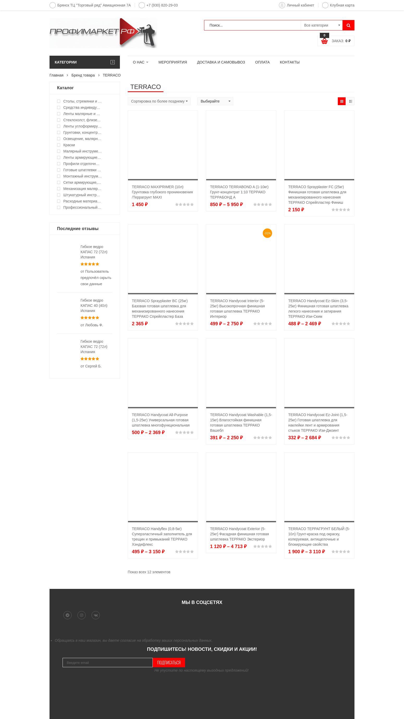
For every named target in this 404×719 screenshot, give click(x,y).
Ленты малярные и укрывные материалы (82, 114)
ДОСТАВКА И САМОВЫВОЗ (221, 62)
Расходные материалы (82, 201)
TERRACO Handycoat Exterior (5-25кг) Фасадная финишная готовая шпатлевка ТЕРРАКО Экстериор (239, 534)
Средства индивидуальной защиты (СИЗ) (82, 107)
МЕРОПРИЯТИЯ (172, 62)
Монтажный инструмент (82, 176)
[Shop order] (159, 101)
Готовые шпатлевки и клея (82, 170)
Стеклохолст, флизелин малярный (82, 120)
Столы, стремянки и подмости (82, 101)
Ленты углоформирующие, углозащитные (82, 126)
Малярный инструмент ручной (82, 151)
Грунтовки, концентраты (82, 132)
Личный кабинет (296, 5)
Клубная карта (338, 5)
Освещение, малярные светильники (82, 139)
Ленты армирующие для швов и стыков (82, 157)
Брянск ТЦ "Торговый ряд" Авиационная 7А (90, 5)
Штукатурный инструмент (82, 195)
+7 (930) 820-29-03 (158, 5)
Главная (56, 75)
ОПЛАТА (262, 62)
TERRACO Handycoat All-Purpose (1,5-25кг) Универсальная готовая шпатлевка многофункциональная (161, 420)
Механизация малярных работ (82, 189)
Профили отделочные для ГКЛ (82, 164)
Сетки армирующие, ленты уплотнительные (82, 182)
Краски (69, 145)
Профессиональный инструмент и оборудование (82, 207)
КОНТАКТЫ (290, 62)
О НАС (138, 62)
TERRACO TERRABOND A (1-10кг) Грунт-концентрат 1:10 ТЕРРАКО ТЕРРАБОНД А (239, 192)
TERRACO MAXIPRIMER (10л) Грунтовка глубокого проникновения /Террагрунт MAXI (162, 192)
